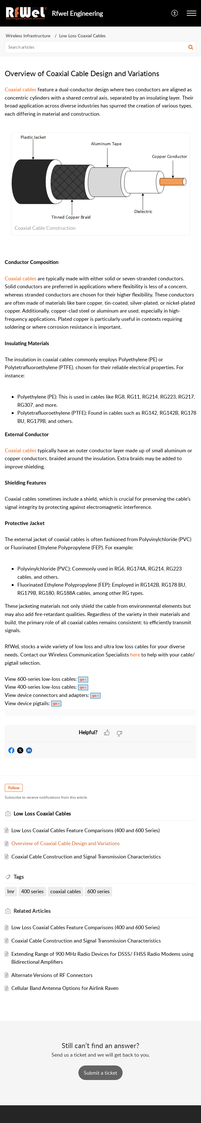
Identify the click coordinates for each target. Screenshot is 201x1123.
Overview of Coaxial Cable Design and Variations (65, 843)
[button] (175, 13)
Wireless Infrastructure (28, 36)
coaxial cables (65, 891)
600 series (98, 891)
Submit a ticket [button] (100, 1072)
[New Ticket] (100, 1072)
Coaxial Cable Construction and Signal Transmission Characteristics (86, 856)
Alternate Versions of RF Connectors (52, 975)
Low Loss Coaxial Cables (82, 36)
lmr (11, 891)
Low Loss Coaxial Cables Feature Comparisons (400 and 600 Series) (85, 830)
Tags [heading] (19, 876)
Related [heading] (32, 910)
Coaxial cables (20, 278)
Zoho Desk (114, 1113)
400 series (32, 891)
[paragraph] (100, 405)
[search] (100, 47)
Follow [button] (13, 787)
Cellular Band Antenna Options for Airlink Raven (65, 988)
